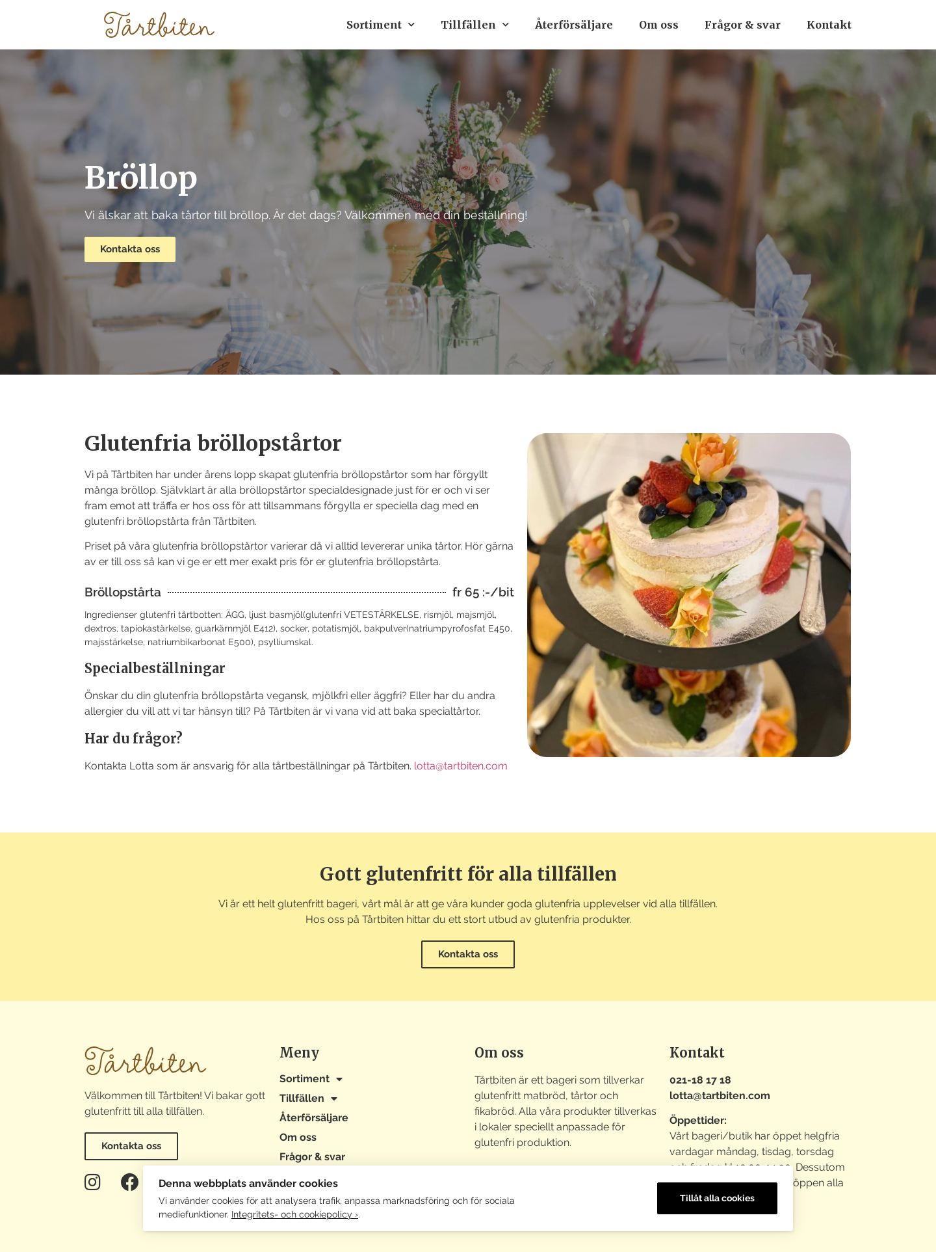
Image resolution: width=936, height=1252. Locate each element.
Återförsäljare (574, 24)
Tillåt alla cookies (717, 1198)
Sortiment (380, 24)
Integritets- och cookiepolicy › (294, 1214)
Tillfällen (475, 24)
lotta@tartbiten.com (461, 766)
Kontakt (829, 24)
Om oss (659, 24)
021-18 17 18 (700, 1080)
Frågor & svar (743, 24)
